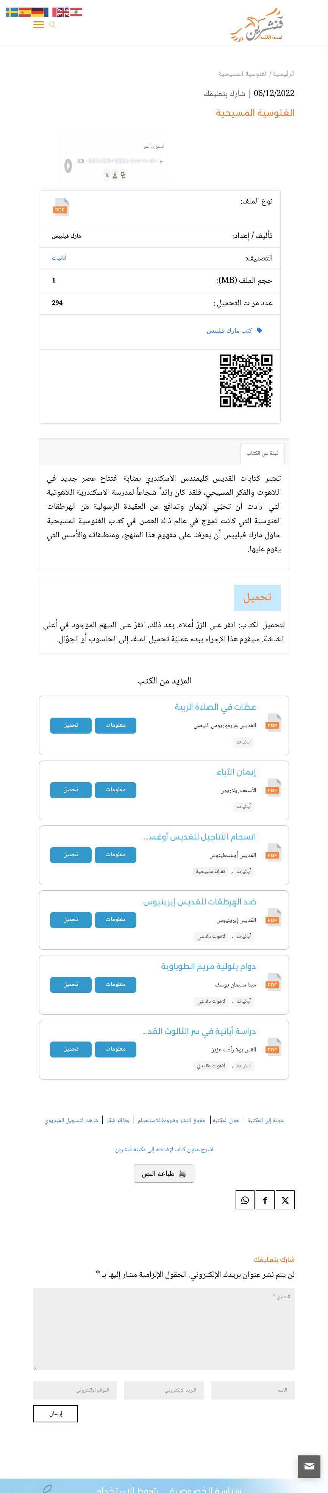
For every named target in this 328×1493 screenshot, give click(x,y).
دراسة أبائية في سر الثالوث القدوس (195, 1031)
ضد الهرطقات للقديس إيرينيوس (199, 901)
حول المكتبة (226, 1121)
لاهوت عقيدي (211, 1066)
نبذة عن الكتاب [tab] (262, 453)
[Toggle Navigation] (38, 26)
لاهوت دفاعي (211, 937)
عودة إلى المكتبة (265, 1121)
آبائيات (59, 258)
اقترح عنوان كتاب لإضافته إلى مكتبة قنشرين (164, 1150)
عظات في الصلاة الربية (215, 707)
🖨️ (164, 1173)
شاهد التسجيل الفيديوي (71, 1121)
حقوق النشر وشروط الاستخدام (172, 1121)
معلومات (116, 725)
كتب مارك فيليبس (234, 330)
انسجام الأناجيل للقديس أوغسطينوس (188, 836)
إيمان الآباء (236, 771)
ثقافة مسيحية (210, 872)
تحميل (257, 598)
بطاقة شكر (118, 1121)
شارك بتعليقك (224, 94)
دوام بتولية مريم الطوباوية (208, 966)
